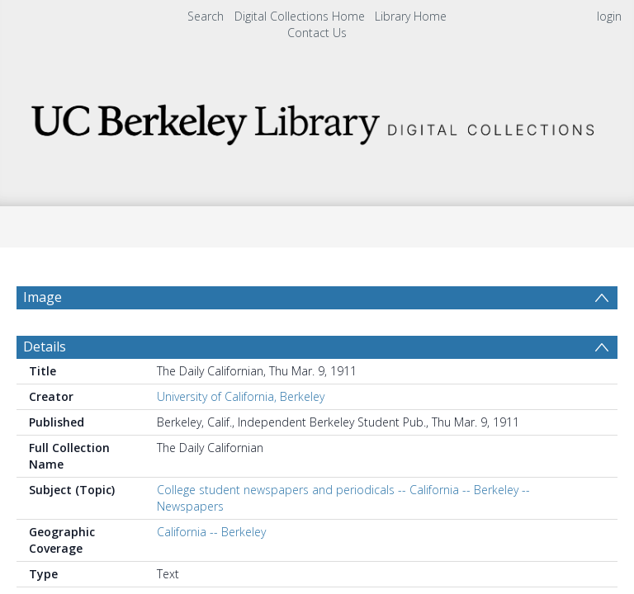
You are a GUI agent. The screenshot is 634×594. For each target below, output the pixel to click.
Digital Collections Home (299, 16)
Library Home (411, 16)
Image (42, 297)
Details (44, 346)
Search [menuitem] (205, 16)
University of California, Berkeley (240, 396)
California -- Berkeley (211, 532)
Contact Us (317, 32)
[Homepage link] (316, 120)
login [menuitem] (609, 16)
